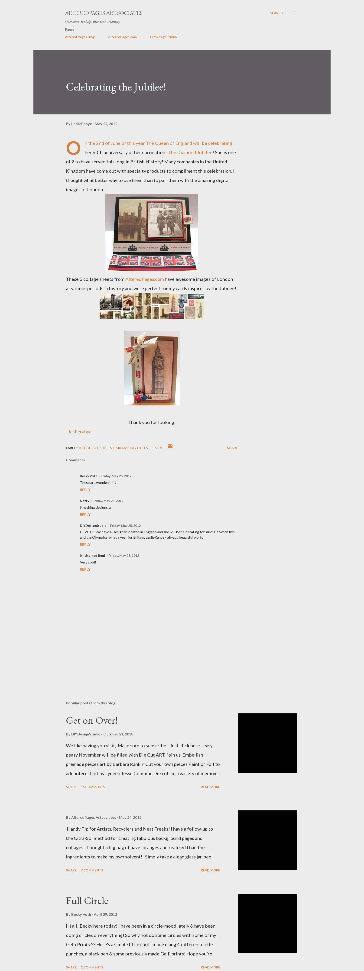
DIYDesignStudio (163, 37)
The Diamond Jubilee (190, 152)
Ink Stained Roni (92, 555)
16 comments (93, 787)
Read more (210, 787)
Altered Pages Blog (80, 37)
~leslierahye (79, 431)
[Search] (276, 13)
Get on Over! (92, 720)
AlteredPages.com (122, 37)
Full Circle (87, 900)
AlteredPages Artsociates (104, 12)
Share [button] (232, 448)
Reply (85, 489)
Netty (84, 501)
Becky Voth (88, 476)
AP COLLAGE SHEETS (95, 448)
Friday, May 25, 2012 (116, 476)
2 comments (92, 967)
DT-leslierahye (150, 448)
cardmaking (124, 448)
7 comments (92, 870)
